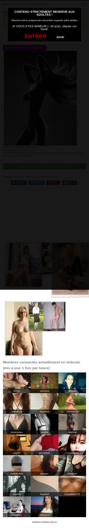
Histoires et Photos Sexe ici (44, 522)
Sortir (60, 37)
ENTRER (35, 36)
